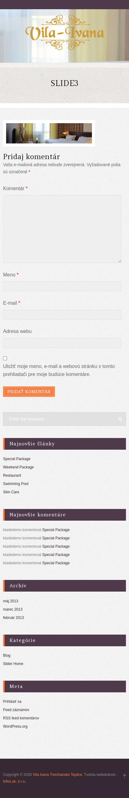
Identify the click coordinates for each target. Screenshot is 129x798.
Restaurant (12, 475)
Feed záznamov (16, 710)
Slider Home (13, 664)
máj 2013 (10, 601)
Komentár (15, 188)
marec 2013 (12, 609)
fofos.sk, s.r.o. (14, 781)
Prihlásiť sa (12, 701)
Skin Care (11, 492)
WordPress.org (15, 726)
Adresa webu (17, 331)
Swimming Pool (15, 484)
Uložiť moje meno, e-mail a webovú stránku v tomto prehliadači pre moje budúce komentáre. (59, 370)
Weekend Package (18, 467)
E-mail (11, 303)
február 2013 (13, 618)
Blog (6, 655)
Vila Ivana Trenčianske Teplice (57, 775)
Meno (11, 274)
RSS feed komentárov (21, 718)
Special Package (16, 459)
